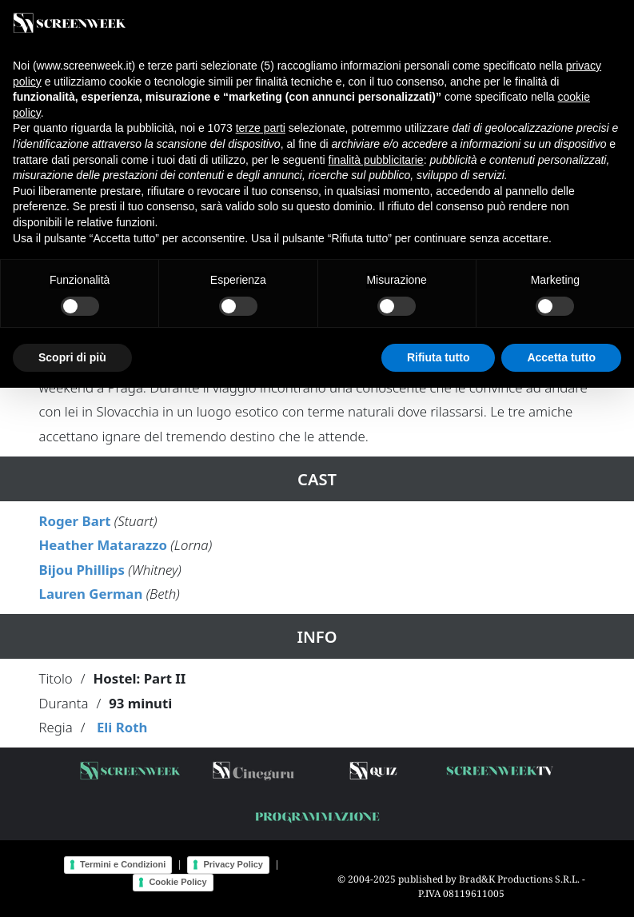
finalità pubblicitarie (376, 159)
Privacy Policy (233, 864)
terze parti (260, 128)
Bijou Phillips (82, 569)
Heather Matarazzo (103, 545)
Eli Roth (122, 727)
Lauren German (91, 593)
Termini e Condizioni (122, 864)
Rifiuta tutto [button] (438, 357)
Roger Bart (75, 521)
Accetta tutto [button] (561, 357)
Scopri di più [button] (72, 357)
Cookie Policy (177, 882)
